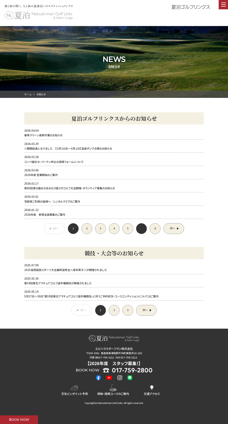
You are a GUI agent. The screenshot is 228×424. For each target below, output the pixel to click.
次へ (172, 228)
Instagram (119, 377)
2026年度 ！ (114, 363)
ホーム (27, 94)
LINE (129, 377)
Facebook (98, 377)
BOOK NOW (19, 420)
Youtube (109, 378)
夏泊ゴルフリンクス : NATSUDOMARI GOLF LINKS (38, 15)
